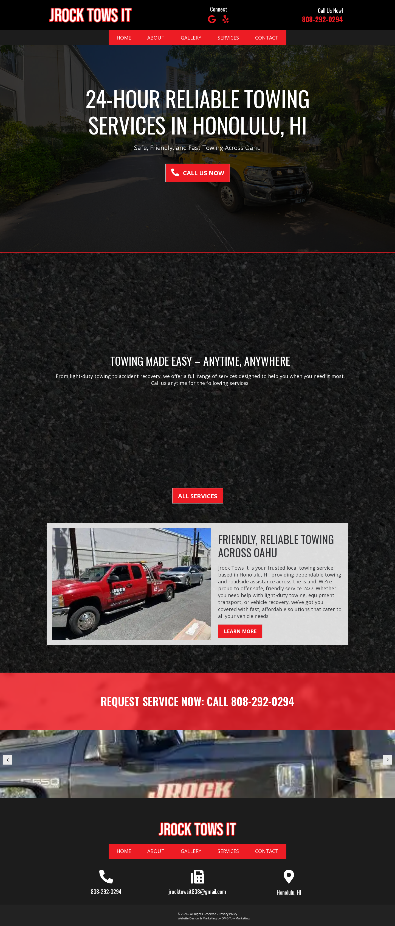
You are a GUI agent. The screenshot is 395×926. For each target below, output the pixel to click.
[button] (211, 19)
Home (124, 37)
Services (228, 37)
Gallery (191, 37)
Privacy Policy (228, 914)
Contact (266, 37)
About (156, 37)
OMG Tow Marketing (235, 918)
